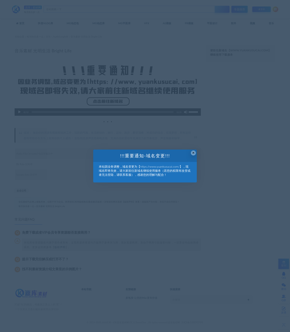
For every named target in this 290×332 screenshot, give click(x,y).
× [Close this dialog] (193, 152)
